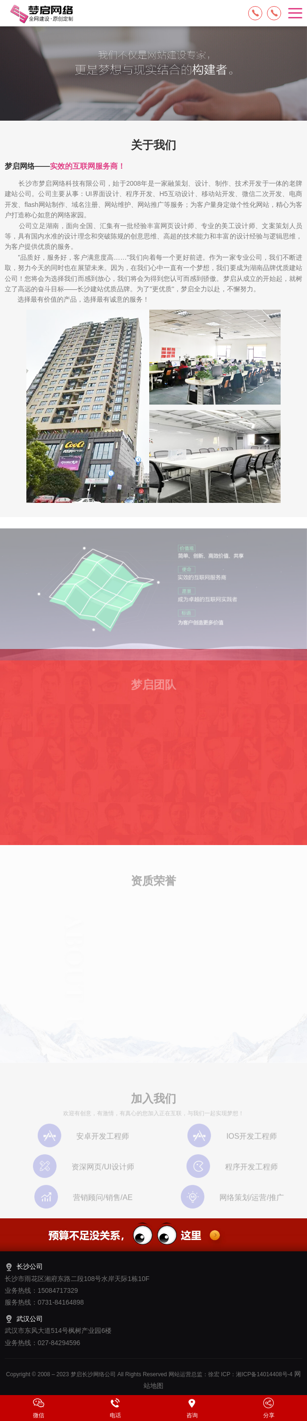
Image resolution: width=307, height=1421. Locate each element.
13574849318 (274, 13)
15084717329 (255, 13)
